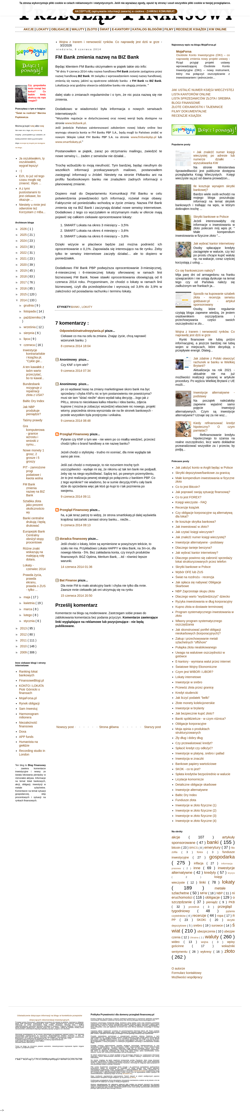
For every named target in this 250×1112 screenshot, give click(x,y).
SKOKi (201, 920)
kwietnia (29, 603)
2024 (23, 240)
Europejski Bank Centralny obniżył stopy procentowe (34, 537)
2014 (23, 300)
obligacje (212, 897)
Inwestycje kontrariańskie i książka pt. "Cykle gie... (34, 355)
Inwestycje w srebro (189, 682)
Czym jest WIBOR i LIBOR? (194, 671)
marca (28, 609)
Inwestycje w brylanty (190, 708)
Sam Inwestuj (28, 708)
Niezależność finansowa (28, 724)
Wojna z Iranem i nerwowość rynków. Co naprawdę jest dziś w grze (109, 42)
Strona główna (109, 727)
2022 (23, 252)
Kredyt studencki (187, 692)
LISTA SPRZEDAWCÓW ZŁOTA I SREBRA (201, 98)
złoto (230, 951)
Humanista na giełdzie (28, 743)
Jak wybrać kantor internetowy (213, 243)
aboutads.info (127, 1073)
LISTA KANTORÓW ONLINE (191, 94)
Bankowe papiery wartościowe (196, 764)
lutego (28, 615)
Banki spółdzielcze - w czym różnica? (201, 718)
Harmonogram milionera (29, 715)
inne (196, 868)
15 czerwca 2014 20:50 (76, 595)
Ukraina (194, 937)
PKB (232, 902)
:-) (20, 171)
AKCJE (29, 29)
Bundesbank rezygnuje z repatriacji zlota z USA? (33, 389)
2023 (23, 246)
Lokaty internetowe (188, 677)
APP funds (26, 736)
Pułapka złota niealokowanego (196, 647)
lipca (27, 339)
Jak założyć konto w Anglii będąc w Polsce (204, 467)
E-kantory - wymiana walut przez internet (203, 661)
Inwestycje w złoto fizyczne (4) (196, 820)
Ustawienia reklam (139, 1071)
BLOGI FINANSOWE (186, 103)
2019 (23, 270)
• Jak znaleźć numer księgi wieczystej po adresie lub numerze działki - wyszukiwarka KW (214, 157)
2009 (23, 652)
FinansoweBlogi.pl (31, 680)
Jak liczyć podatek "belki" (192, 697)
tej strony (133, 1077)
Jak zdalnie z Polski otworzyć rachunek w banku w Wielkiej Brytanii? (214, 362)
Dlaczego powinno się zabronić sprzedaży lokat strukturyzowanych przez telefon (204, 559)
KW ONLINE (217, 29)
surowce (217, 925)
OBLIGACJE (60, 29)
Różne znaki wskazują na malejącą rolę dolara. (33, 554)
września (29, 327)
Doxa (22, 731)
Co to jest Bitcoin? (188, 486)
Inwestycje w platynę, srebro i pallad (200, 753)
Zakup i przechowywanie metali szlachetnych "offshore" (197, 640)
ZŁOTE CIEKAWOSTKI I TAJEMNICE (197, 107)
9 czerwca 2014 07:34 (76, 370)
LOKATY (42, 29)
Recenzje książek (187, 507)
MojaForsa (183, 51)
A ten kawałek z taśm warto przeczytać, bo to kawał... (33, 372)
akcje (176, 837)
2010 (23, 646)
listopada (30, 311)
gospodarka (222, 857)
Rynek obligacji (29, 703)
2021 (23, 258)
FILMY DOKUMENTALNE (189, 111)
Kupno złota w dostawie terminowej (199, 606)
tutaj (32, 126)
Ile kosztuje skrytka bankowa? (196, 521)
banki (75, 306)
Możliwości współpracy (187, 977)
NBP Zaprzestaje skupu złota (195, 591)
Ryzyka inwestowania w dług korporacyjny (204, 601)
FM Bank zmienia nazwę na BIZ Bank (34, 490)
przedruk (194, 906)
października (32, 317)
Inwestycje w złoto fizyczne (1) (196, 805)
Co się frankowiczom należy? (195, 270)
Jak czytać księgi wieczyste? (195, 532)
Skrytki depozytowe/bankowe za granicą (203, 473)
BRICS (193, 847)
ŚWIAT (104, 29)
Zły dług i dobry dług (189, 738)
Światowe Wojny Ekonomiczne (196, 666)
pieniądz (212, 902)
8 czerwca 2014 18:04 (76, 346)
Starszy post (152, 727)
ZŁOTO (92, 29)
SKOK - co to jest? (188, 769)
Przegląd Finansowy (74, 434)
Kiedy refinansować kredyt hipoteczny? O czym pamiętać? (214, 426)
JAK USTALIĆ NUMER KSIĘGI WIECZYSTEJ (203, 90)
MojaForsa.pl (28, 698)
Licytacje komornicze (190, 779)
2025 (23, 234)
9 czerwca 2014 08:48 (76, 420)
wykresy (205, 951)
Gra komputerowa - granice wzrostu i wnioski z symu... (33, 435)
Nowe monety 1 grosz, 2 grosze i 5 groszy (33, 456)
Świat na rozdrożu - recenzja (195, 577)
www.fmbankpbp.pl (143, 137)
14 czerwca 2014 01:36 (76, 567)
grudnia (29, 305)
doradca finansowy (73, 538)
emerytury (212, 847)
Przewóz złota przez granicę (195, 687)
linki (202, 882)
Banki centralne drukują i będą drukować (34, 521)
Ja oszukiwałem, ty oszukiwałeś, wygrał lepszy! (32, 162)
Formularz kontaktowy (186, 973)
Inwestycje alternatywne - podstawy (199, 542)
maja (27, 597)
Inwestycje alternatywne (192, 790)
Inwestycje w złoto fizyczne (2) (196, 810)
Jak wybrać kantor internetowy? (197, 552)
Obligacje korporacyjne (191, 723)
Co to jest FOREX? (188, 497)
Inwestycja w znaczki (190, 758)
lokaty (87, 306)
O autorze (178, 968)
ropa (220, 915)
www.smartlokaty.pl (68, 142)
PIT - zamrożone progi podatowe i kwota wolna (34, 473)
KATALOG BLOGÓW (147, 29)
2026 (23, 229)
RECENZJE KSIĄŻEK (191, 29)
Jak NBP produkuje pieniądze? (32, 410)
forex (200, 852)
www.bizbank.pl (75, 123)
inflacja (198, 863)
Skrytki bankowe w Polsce (211, 216)
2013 (23, 628)
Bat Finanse (68, 580)
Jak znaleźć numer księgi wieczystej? (201, 537)
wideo (176, 942)
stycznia (29, 621)
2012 (23, 634)
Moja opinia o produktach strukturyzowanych (192, 730)
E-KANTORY (121, 29)
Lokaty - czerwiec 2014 (34, 567)
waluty (212, 936)
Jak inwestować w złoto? (192, 526)
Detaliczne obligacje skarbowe (196, 784)
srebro (197, 925)
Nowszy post (65, 727)
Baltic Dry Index (33, 401)
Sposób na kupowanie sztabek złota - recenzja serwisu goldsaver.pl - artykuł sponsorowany (214, 299)
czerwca (29, 345)
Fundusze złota (186, 800)
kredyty (210, 872)
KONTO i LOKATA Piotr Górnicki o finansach (31, 689)
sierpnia (29, 333)
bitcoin (176, 847)
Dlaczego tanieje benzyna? (194, 547)
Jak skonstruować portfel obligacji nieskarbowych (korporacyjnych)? (198, 631)
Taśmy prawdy (32, 420)
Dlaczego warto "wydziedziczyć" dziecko (203, 596)
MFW (203, 893)
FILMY (169, 29)
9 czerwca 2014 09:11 (76, 496)
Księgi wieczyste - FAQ (191, 502)
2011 (23, 640)
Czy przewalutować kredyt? (194, 743)
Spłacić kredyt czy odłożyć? (194, 748)
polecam (37, 130)
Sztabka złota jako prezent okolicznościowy (33, 506)
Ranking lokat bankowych (28, 673)
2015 (23, 294)
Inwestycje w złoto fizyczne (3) (196, 815)
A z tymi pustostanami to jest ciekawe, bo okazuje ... (30, 194)
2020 (23, 264)
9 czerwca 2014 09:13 (76, 525)
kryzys (231, 873)
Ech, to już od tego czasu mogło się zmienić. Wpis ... (31, 179)
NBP (219, 893)
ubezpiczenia (206, 931)
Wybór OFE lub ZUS (189, 572)
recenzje (199, 915)
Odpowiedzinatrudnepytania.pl (82, 330)
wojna (204, 942)
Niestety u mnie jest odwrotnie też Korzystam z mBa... (32, 208)
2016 (23, 288)
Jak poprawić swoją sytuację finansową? (203, 492)
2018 (23, 276)
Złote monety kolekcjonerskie (195, 703)
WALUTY (77, 29)
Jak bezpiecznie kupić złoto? (195, 713)
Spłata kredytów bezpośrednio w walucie (203, 774)
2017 (23, 282)
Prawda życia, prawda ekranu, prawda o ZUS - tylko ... (34, 582)
